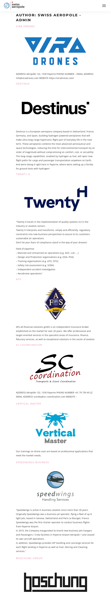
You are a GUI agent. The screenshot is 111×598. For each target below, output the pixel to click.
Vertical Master (28, 403)
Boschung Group (29, 558)
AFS (18, 279)
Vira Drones (25, 26)
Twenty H (23, 174)
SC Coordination (29, 344)
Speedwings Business (32, 462)
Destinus (23, 83)
